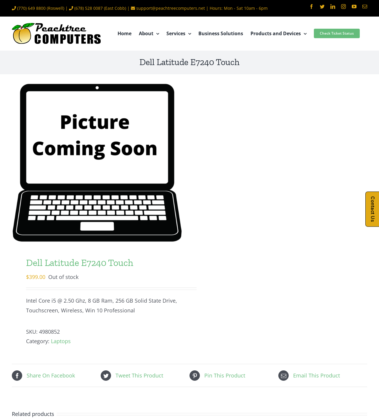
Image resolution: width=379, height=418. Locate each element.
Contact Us (372, 209)
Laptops (61, 341)
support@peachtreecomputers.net (170, 8)
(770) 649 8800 (31, 8)
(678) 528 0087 (88, 8)
